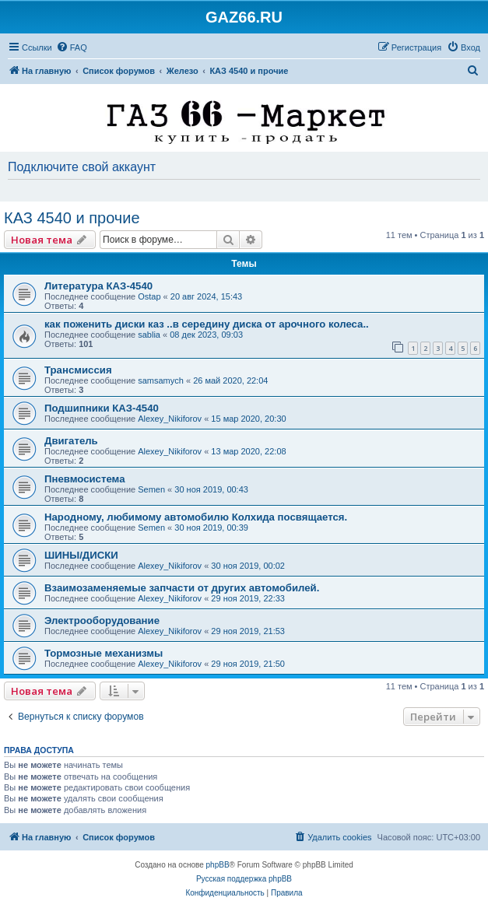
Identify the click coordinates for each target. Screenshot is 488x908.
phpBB (218, 865)
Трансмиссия (78, 370)
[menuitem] (71, 47)
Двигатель (71, 441)
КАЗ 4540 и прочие (72, 217)
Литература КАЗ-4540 (98, 286)
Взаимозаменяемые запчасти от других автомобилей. (181, 588)
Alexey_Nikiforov (170, 418)
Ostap (149, 296)
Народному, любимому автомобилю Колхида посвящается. (195, 517)
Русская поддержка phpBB (244, 879)
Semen (151, 489)
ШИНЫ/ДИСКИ (81, 555)
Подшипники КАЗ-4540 (101, 408)
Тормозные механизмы (103, 653)
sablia (149, 334)
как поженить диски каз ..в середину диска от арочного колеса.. (206, 324)
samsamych (161, 380)
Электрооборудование (102, 620)
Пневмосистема (84, 479)
